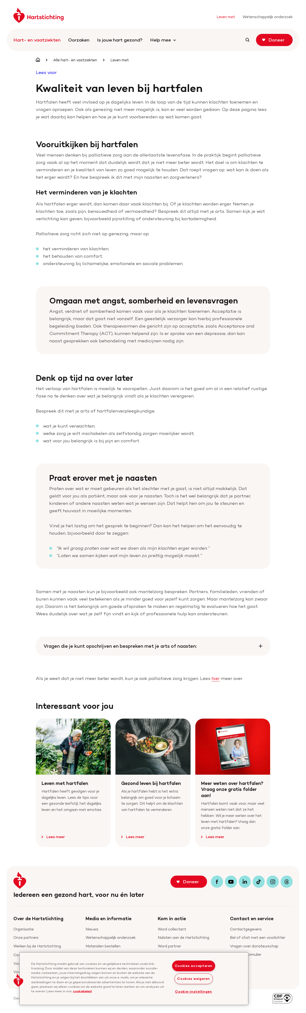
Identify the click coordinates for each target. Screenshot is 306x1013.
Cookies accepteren (194, 966)
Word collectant (172, 929)
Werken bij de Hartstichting (37, 946)
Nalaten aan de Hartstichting (183, 937)
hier (216, 678)
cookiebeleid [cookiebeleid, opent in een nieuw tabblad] (82, 991)
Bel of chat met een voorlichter (257, 937)
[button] (18, 980)
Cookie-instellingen (193, 991)
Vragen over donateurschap (254, 946)
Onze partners (25, 937)
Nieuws (92, 929)
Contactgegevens (246, 929)
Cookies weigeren (193, 978)
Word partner (169, 946)
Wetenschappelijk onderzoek (111, 937)
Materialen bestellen (103, 946)
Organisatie (23, 929)
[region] (134, 978)
